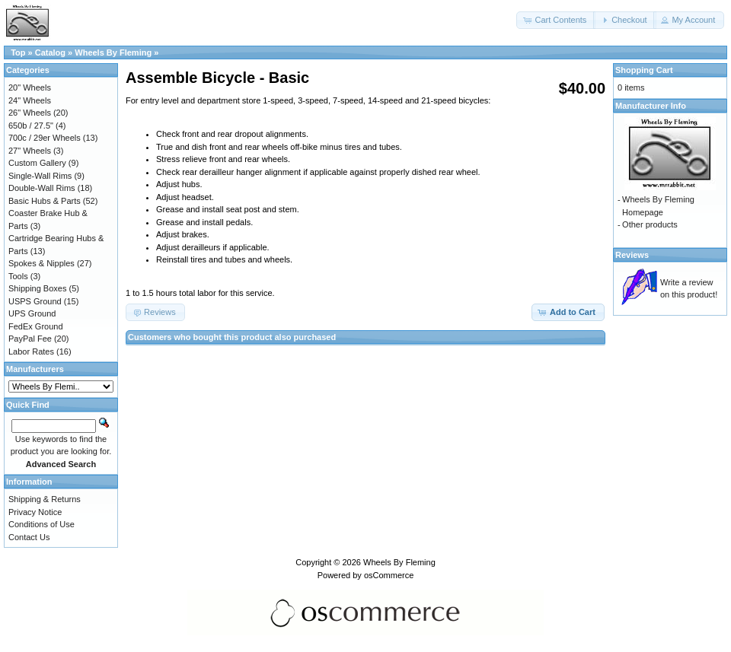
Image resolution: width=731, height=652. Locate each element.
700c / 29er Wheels (44, 137)
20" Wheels (29, 87)
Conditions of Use (41, 524)
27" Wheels (29, 150)
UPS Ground (32, 313)
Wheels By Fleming (113, 52)
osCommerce (388, 575)
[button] (555, 20)
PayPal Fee (30, 338)
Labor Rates (31, 351)
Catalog (50, 52)
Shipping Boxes (37, 288)
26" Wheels (29, 112)
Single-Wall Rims (40, 175)
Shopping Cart (644, 70)
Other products (650, 224)
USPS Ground (35, 301)
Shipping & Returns (44, 499)
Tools (18, 276)
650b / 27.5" (30, 125)
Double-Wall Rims (41, 187)
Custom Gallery (37, 162)
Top (18, 52)
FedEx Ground (35, 326)
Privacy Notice (35, 512)
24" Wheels (29, 100)
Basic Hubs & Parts (44, 200)
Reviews (632, 254)
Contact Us (28, 537)
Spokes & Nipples (41, 263)
